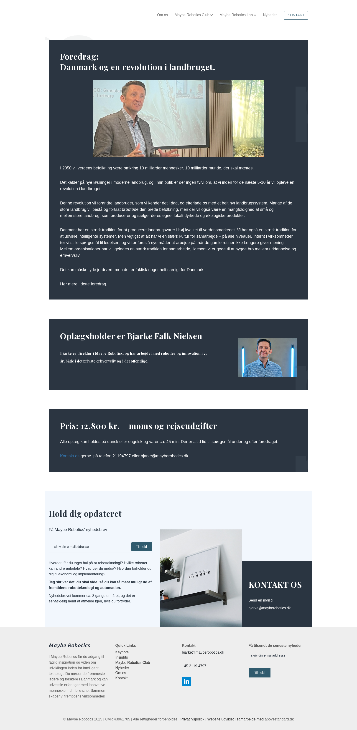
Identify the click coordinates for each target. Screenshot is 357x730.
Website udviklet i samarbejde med (235, 719)
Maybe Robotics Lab (236, 15)
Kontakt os (69, 456)
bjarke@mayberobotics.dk (203, 652)
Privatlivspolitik (192, 719)
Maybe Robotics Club (192, 15)
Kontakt (121, 678)
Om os (162, 15)
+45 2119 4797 (194, 666)
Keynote (122, 652)
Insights (121, 657)
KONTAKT (296, 15)
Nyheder (270, 15)
